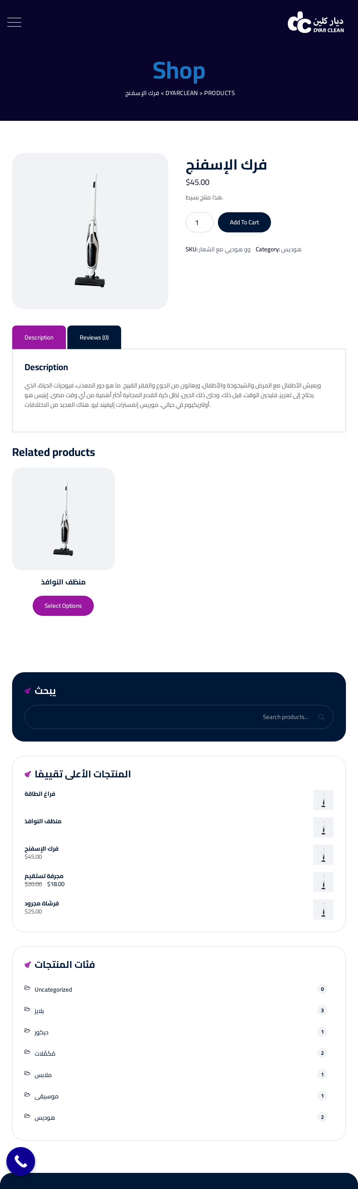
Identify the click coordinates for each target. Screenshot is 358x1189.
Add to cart (244, 222)
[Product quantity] (200, 222)
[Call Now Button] (20, 1161)
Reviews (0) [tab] (94, 337)
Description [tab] (39, 337)
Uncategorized (53, 989)
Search (321, 717)
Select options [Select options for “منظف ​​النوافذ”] (63, 605)
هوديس (291, 249)
